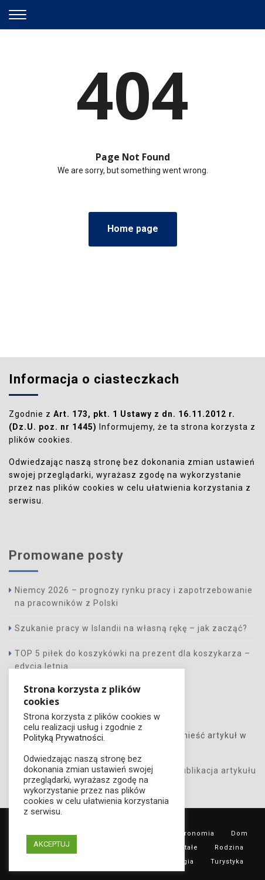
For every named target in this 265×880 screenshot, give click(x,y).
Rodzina (229, 847)
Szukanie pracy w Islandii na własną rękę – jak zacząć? (131, 630)
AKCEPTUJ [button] (51, 844)
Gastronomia (191, 833)
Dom (239, 833)
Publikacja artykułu (215, 772)
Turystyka (227, 861)
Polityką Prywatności (63, 737)
